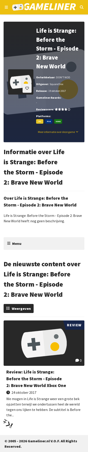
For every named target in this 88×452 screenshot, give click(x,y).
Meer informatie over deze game (56, 132)
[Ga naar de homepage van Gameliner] (44, 7)
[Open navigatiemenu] (6, 7)
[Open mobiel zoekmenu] (81, 7)
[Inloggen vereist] (27, 88)
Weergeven (21, 308)
